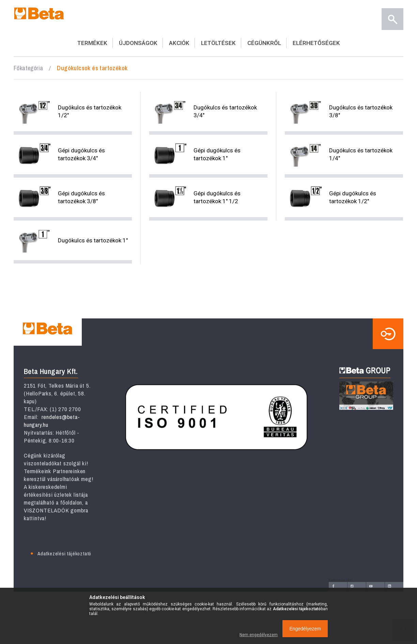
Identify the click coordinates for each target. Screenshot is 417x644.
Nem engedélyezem (259, 634)
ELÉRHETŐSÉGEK (316, 43)
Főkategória (28, 68)
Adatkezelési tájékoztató (64, 553)
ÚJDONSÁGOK (138, 43)
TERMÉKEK (92, 43)
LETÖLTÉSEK (218, 43)
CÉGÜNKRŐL (264, 43)
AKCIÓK (179, 43)
